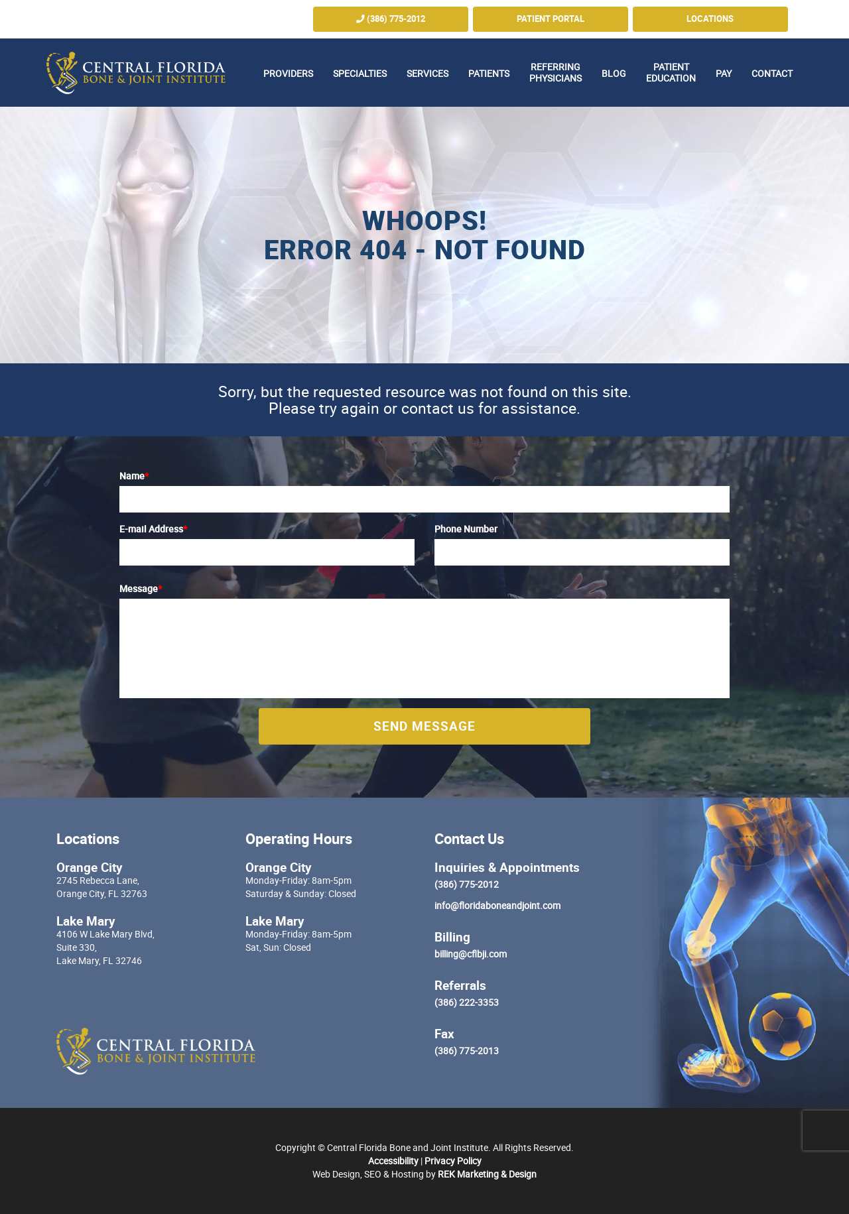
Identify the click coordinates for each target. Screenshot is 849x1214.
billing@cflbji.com (470, 953)
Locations (710, 19)
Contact (772, 73)
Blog (614, 73)
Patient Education (671, 72)
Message (140, 588)
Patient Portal (550, 19)
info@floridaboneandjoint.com (497, 905)
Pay (724, 73)
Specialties (360, 73)
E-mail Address (153, 528)
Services (427, 73)
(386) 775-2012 (390, 19)
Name (134, 475)
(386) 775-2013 (466, 1050)
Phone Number (465, 528)
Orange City (89, 867)
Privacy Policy (453, 1160)
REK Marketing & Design (487, 1174)
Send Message (424, 725)
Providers (288, 73)
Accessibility (393, 1160)
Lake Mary (85, 920)
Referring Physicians (555, 72)
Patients (488, 73)
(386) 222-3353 (466, 1002)
